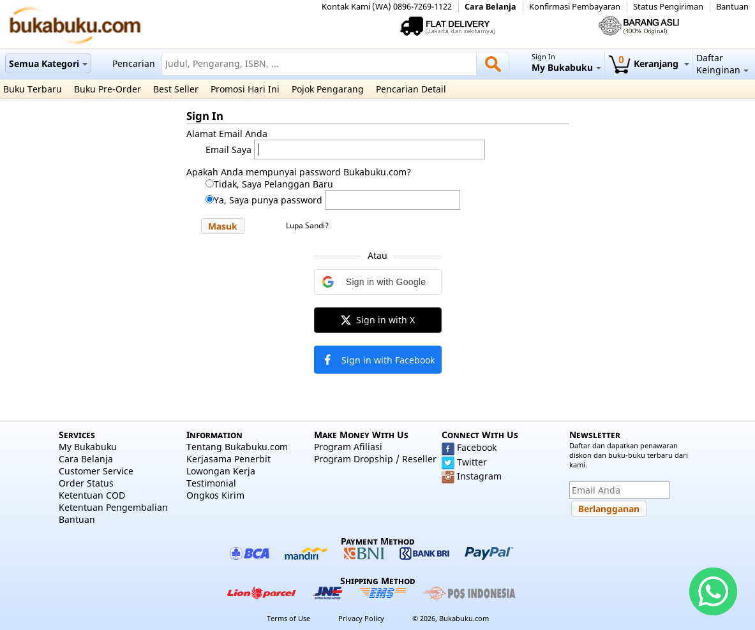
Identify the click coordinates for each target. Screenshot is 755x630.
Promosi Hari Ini (245, 89)
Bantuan (732, 6)
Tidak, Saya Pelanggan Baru (273, 184)
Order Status (86, 483)
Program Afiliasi (348, 447)
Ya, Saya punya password (268, 200)
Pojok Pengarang (328, 89)
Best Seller (175, 89)
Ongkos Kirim (215, 495)
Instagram (479, 476)
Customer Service (96, 471)
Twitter (472, 462)
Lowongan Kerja (220, 471)
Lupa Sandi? (307, 225)
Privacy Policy (361, 618)
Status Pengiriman (668, 6)
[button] (222, 226)
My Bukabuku (88, 447)
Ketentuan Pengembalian (113, 507)
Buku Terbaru (32, 89)
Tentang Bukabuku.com (237, 447)
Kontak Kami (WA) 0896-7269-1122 (387, 6)
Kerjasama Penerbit (228, 459)
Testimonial (211, 483)
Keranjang (648, 63)
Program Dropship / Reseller (375, 459)
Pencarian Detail (411, 89)
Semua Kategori (48, 63)
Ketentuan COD (92, 495)
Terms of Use (288, 618)
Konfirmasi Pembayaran (574, 6)
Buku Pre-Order (107, 89)
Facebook (477, 447)
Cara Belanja (490, 6)
